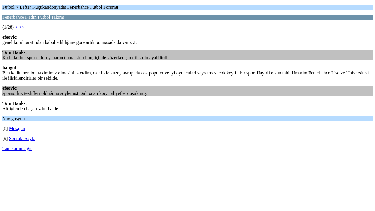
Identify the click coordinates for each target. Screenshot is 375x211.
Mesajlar (17, 128)
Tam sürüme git (17, 148)
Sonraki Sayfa (22, 138)
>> (21, 27)
